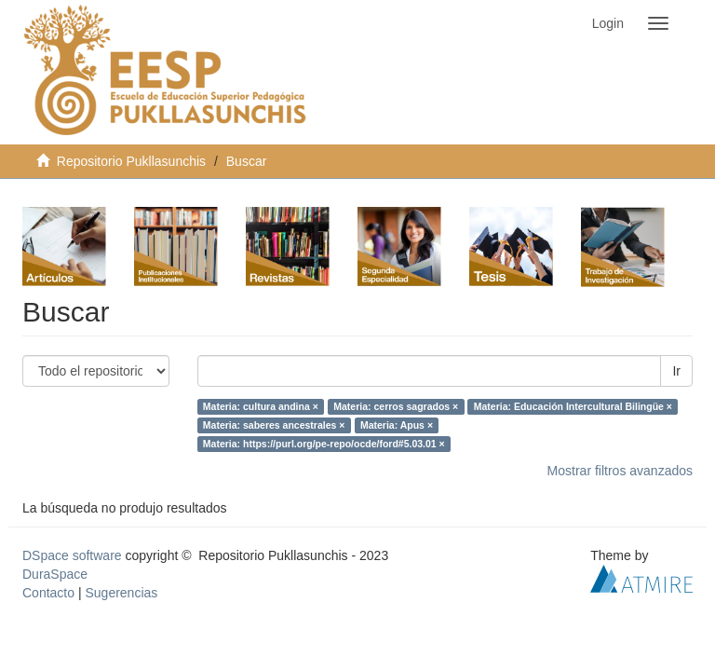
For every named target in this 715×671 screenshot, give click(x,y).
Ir (676, 370)
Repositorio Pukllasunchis (131, 161)
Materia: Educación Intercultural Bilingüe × (573, 406)
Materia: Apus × (396, 425)
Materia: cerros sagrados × (395, 406)
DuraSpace (55, 574)
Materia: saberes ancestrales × (274, 425)
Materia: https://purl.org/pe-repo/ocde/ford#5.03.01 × (324, 443)
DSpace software (72, 555)
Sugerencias (121, 592)
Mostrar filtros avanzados (620, 470)
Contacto (48, 592)
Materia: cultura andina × (260, 406)
